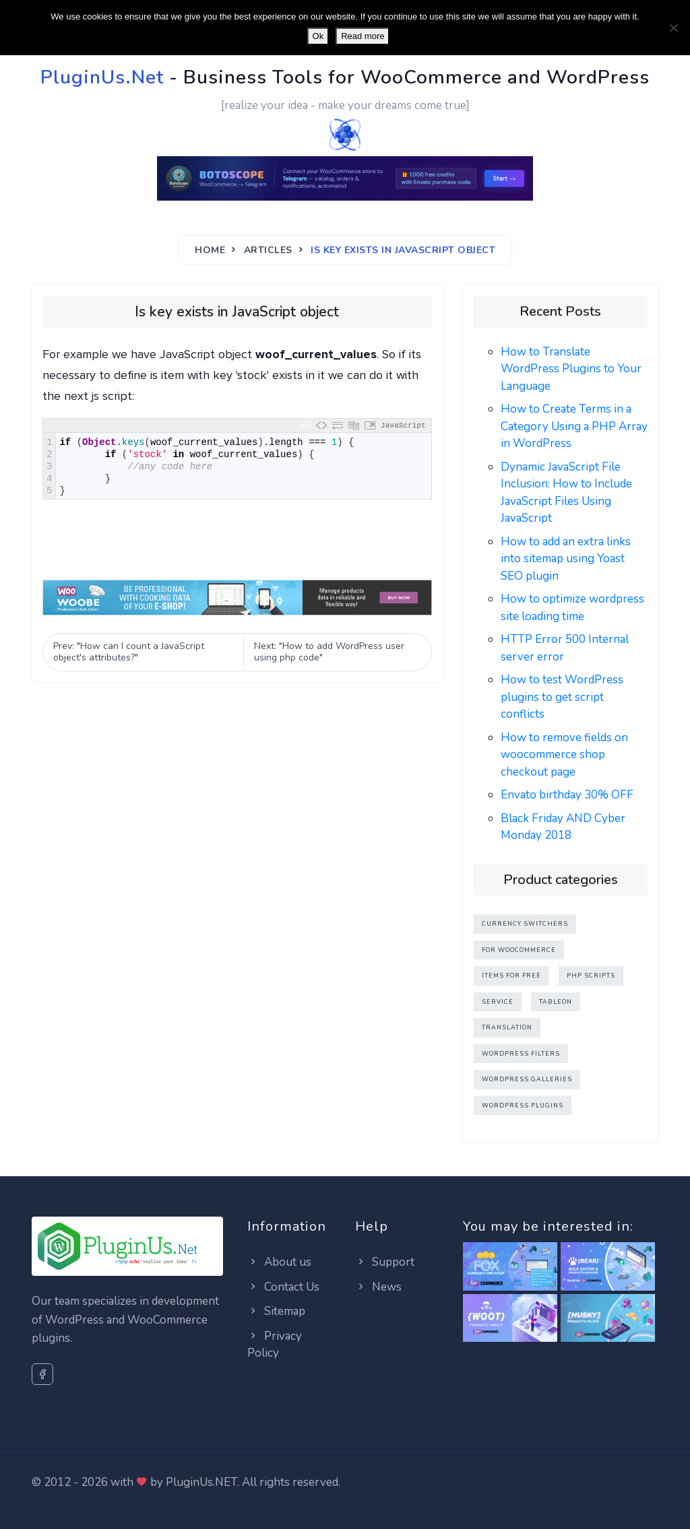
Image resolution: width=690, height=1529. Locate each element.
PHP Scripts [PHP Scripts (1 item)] (591, 976)
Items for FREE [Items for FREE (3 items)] (511, 976)
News (378, 1287)
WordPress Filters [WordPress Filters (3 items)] (521, 1054)
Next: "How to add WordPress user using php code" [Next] (329, 652)
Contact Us (283, 1287)
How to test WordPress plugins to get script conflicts (562, 697)
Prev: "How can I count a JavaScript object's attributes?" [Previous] (128, 652)
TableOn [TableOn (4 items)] (555, 1002)
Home (210, 250)
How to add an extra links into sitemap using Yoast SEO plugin (566, 559)
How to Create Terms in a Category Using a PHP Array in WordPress (574, 426)
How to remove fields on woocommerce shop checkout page (564, 755)
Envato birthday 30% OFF (567, 795)
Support (384, 1262)
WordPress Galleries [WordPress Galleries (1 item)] (527, 1079)
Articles (268, 250)
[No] (673, 27)
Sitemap (276, 1311)
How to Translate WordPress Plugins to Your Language (571, 369)
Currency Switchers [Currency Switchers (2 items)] (525, 924)
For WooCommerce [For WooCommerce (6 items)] (519, 950)
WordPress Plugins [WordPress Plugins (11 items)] (522, 1105)
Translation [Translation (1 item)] (507, 1027)
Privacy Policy (274, 1344)
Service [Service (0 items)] (497, 1002)
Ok (318, 36)
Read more (362, 36)
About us (279, 1262)
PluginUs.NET (201, 1482)
